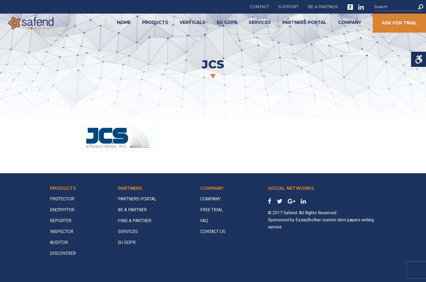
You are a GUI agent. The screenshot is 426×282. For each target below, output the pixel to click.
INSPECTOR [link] (61, 231)
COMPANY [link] (349, 22)
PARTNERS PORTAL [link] (304, 22)
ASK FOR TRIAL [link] (399, 23)
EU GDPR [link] (227, 22)
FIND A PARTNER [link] (134, 221)
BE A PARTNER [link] (323, 6)
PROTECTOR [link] (62, 199)
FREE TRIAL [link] (211, 210)
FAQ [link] (204, 221)
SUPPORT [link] (288, 6)
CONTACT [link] (259, 6)
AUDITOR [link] (59, 242)
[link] (350, 7)
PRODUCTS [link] (155, 22)
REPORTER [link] (60, 221)
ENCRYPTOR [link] (62, 210)
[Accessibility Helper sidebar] (418, 59)
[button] (420, 7)
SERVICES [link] (260, 22)
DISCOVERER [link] (63, 253)
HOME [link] (124, 22)
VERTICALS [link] (192, 22)
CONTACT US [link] (212, 231)
